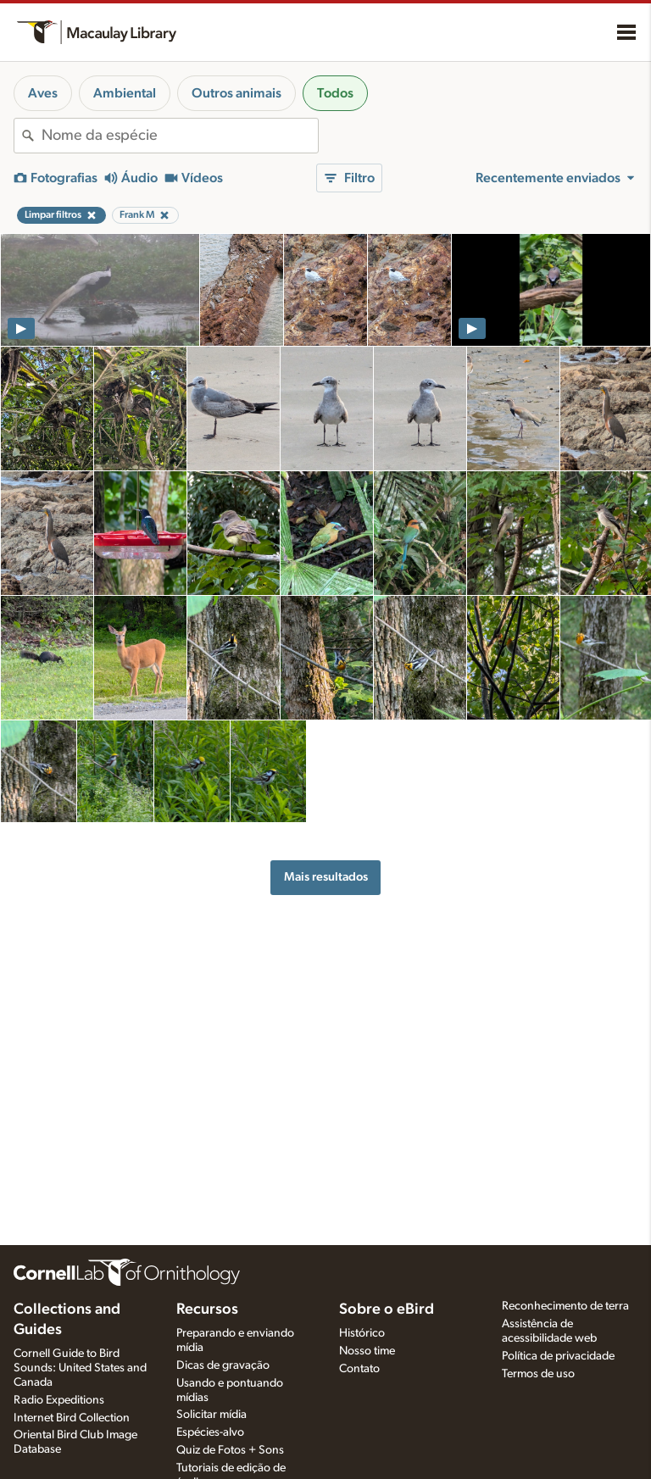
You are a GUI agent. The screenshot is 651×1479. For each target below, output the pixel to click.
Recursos (207, 1309)
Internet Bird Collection (72, 1418)
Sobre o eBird (386, 1309)
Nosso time (367, 1351)
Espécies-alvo (210, 1432)
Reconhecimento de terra (565, 1306)
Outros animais (236, 93)
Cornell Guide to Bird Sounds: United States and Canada (80, 1368)
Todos (335, 93)
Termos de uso (538, 1374)
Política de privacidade (558, 1356)
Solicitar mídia (211, 1415)
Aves (43, 93)
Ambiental (124, 93)
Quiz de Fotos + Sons (230, 1450)
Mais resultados (326, 876)
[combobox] (180, 136)
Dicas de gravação (223, 1365)
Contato (359, 1369)
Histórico (362, 1333)
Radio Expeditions (59, 1400)
